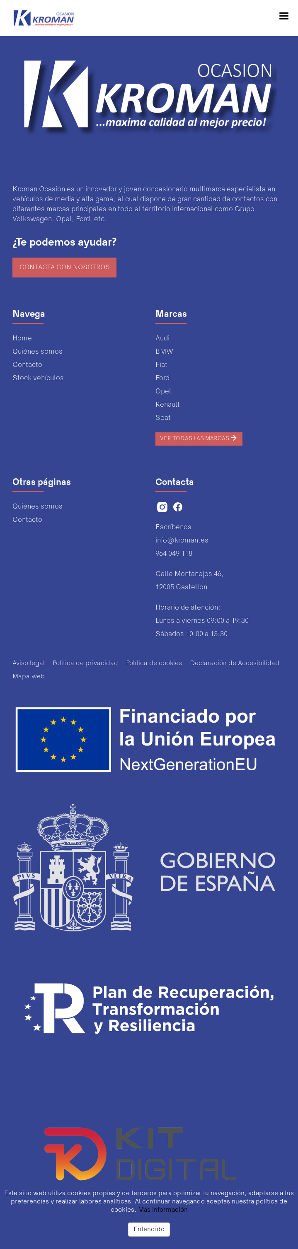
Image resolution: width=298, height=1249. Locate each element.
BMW (164, 352)
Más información (163, 1210)
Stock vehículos (38, 378)
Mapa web (28, 677)
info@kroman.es (181, 541)
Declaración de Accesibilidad (234, 663)
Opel (163, 391)
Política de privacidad (85, 663)
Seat (163, 418)
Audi (162, 338)
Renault (167, 405)
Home (22, 338)
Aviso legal (28, 663)
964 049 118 (173, 554)
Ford (162, 378)
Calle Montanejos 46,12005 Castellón (189, 581)
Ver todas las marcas (199, 438)
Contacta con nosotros (64, 267)
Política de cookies (154, 663)
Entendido (149, 1229)
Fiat (161, 365)
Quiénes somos (37, 352)
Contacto (27, 365)
